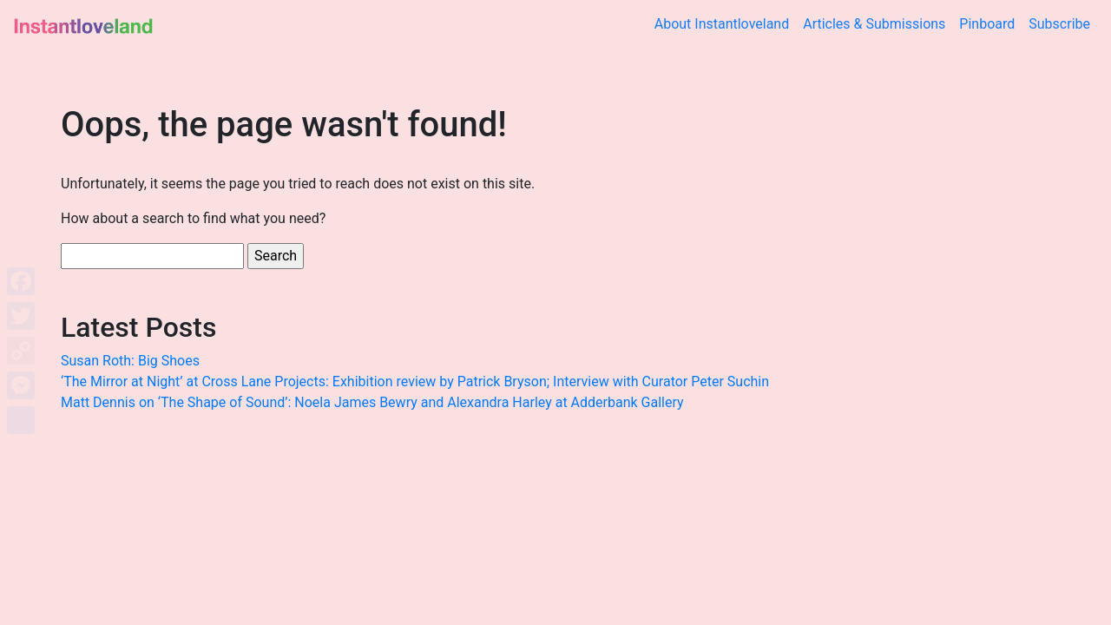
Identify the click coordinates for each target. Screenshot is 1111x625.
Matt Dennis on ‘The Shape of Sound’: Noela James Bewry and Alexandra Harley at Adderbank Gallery (372, 402)
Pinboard (987, 24)
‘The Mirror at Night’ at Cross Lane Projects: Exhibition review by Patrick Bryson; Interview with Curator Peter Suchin (415, 381)
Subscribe (1059, 24)
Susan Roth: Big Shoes (130, 360)
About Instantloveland (722, 24)
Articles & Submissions (874, 24)
